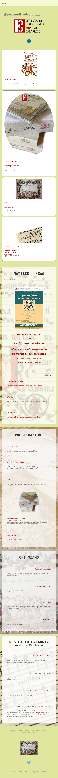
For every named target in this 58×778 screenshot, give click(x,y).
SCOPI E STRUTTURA (43, 569)
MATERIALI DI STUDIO (16, 518)
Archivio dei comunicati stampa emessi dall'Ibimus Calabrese (24, 385)
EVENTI (10, 397)
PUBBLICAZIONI (10, 161)
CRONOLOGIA (12, 413)
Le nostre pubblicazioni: (11, 166)
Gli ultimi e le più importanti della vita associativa (25, 84)
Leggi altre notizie (48, 375)
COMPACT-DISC (13, 447)
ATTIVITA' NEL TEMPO (42, 602)
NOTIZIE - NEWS (10, 79)
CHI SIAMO (8, 203)
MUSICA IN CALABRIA (13, 246)
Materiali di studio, (10, 252)
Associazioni (8, 254)
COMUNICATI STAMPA (15, 381)
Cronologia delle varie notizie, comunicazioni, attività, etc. (24, 417)
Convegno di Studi (40, 713)
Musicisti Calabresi (10, 250)
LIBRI (9, 480)
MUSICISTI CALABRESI (42, 656)
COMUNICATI (12, 535)
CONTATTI (47, 620)
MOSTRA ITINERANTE (15, 462)
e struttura (9, 207)
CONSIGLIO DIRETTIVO (42, 586)
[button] (54, 3)
